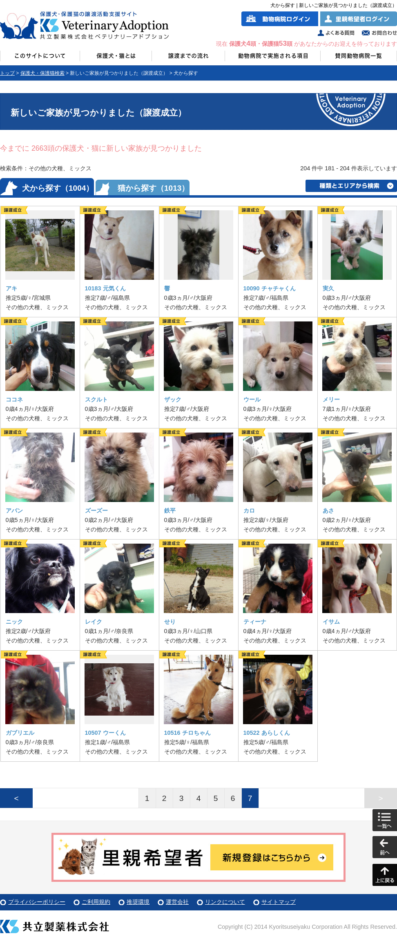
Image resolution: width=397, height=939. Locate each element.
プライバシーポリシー (36, 902)
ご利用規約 (96, 902)
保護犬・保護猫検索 (42, 73)
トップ (7, 73)
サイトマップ (278, 902)
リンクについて (225, 902)
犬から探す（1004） (58, 188)
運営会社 (177, 902)
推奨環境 (138, 902)
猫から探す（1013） (153, 188)
